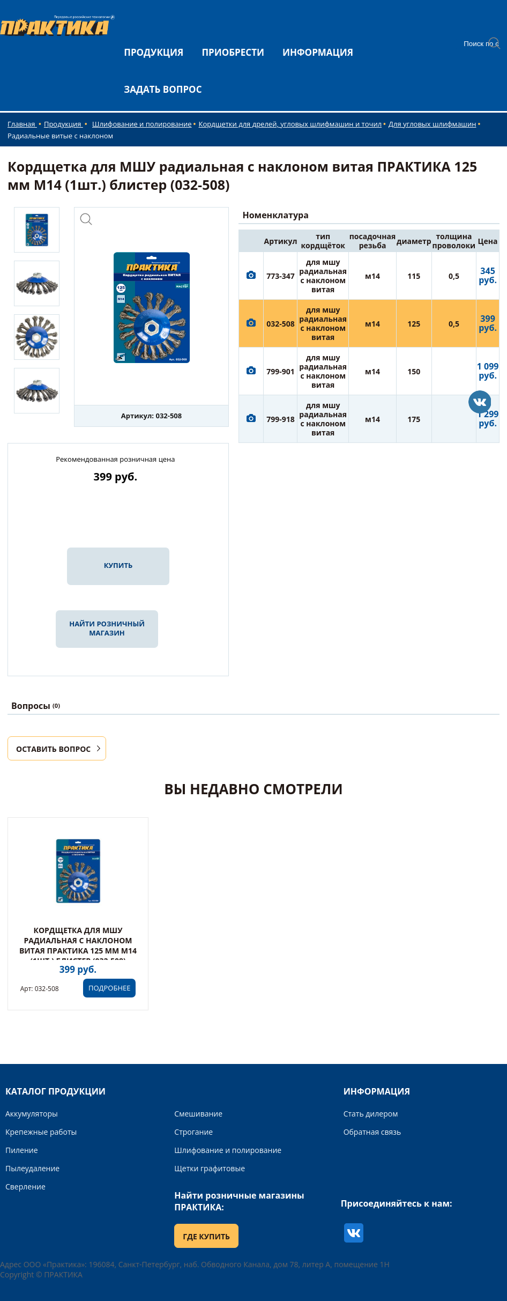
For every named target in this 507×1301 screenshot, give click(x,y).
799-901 (280, 371)
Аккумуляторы (31, 1113)
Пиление (21, 1150)
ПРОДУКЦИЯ (153, 52)
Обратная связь (372, 1132)
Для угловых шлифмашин (432, 124)
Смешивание (198, 1113)
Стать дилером (371, 1113)
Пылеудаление (32, 1168)
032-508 (280, 324)
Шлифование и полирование (142, 124)
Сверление (25, 1186)
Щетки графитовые (209, 1168)
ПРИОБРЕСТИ (233, 52)
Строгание (193, 1132)
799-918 (280, 419)
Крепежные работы (41, 1132)
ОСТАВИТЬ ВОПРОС (53, 749)
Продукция (63, 124)
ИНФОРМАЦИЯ (317, 52)
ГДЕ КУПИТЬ (206, 1236)
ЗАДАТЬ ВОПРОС (163, 89)
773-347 (280, 276)
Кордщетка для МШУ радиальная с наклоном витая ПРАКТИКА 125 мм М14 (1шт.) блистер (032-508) (78, 945)
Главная (22, 124)
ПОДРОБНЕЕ (109, 988)
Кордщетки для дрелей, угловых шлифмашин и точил (290, 124)
